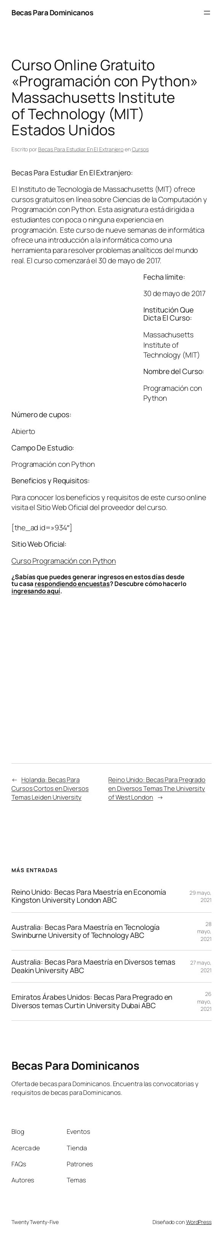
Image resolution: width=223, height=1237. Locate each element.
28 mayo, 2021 (204, 931)
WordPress (199, 1222)
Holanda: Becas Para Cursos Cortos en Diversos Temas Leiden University (50, 788)
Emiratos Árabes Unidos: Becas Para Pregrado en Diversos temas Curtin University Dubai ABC (91, 1001)
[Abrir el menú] (207, 12)
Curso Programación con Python (63, 561)
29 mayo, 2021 (200, 896)
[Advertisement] (75, 346)
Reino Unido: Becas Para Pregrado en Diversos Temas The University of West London (156, 788)
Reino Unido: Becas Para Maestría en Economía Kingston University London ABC (88, 896)
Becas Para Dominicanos (52, 13)
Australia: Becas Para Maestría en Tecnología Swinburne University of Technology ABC (85, 931)
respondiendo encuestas (72, 583)
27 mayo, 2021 (201, 966)
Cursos (140, 149)
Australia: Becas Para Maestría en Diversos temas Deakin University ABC (93, 966)
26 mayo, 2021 (204, 1001)
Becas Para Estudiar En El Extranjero (81, 149)
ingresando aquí (35, 590)
